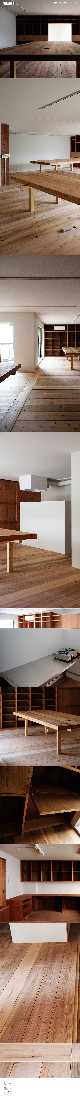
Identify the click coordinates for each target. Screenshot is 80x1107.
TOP (55, 3)
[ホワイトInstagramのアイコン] (76, 3)
